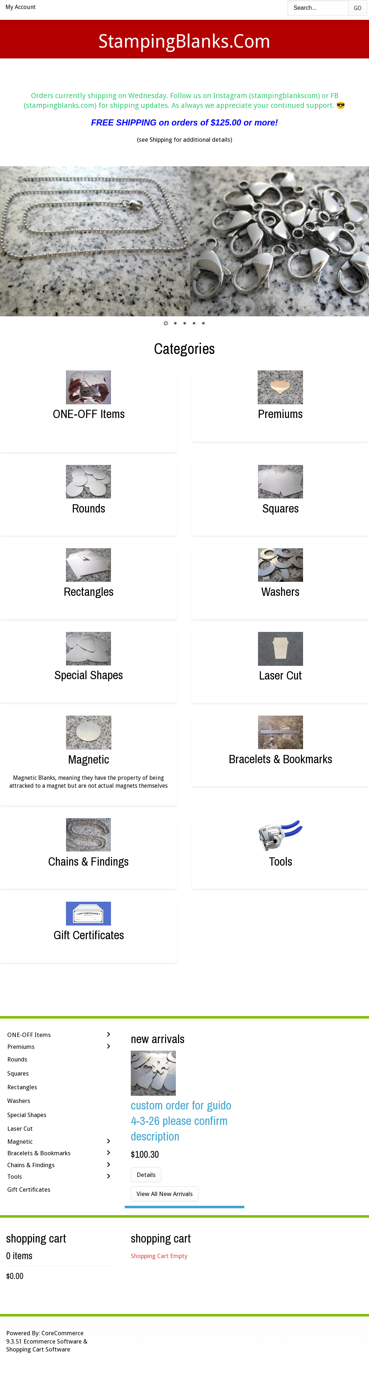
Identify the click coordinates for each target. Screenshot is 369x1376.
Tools (280, 861)
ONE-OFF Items (89, 413)
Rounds (88, 508)
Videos (112, 70)
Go (357, 8)
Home (77, 70)
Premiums (280, 413)
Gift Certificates (88, 935)
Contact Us (241, 70)
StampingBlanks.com (184, 41)
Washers (280, 591)
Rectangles (89, 591)
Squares (280, 508)
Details (146, 1174)
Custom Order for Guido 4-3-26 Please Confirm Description (181, 1120)
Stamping (152, 70)
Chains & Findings (88, 861)
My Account (20, 7)
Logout (287, 70)
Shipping (194, 70)
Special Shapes (88, 675)
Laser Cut (280, 675)
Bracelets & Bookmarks (280, 759)
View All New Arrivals (165, 1193)
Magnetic (88, 759)
